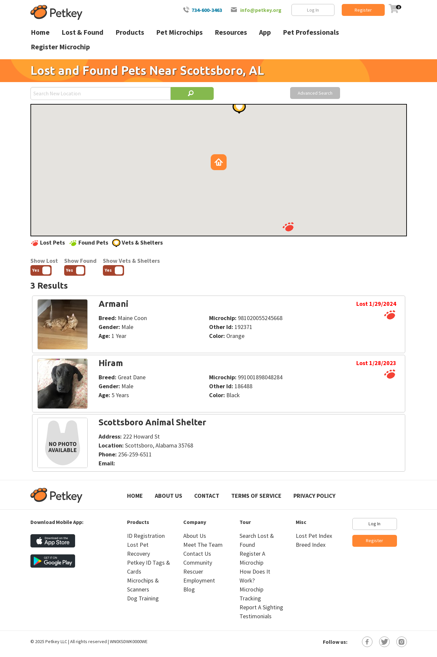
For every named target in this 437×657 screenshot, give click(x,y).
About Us (168, 495)
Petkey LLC (56, 641)
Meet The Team (203, 544)
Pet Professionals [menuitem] (311, 32)
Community (197, 562)
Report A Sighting (261, 607)
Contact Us (197, 553)
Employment (199, 580)
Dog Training (143, 598)
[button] (288, 226)
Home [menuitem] (40, 32)
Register (363, 10)
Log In (313, 10)
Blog (189, 589)
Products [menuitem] (129, 32)
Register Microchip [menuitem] (60, 46)
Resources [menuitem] (231, 32)
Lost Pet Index (314, 536)
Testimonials (256, 616)
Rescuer (193, 571)
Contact (206, 495)
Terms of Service (256, 495)
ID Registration (146, 536)
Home (135, 495)
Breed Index (311, 544)
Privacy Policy (314, 495)
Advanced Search (315, 93)
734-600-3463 (207, 10)
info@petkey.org (261, 10)
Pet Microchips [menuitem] (179, 32)
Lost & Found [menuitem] (83, 32)
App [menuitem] (265, 32)
